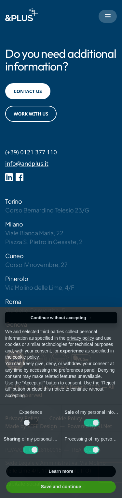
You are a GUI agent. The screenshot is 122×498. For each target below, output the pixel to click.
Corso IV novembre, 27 (36, 264)
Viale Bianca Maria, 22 (34, 233)
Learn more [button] (60, 478)
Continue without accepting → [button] (61, 324)
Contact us (28, 91)
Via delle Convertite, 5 (35, 310)
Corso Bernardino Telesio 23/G (47, 210)
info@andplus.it (26, 163)
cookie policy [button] (25, 364)
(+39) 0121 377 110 (31, 152)
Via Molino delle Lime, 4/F (39, 287)
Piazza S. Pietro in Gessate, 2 (44, 241)
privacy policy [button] (80, 345)
